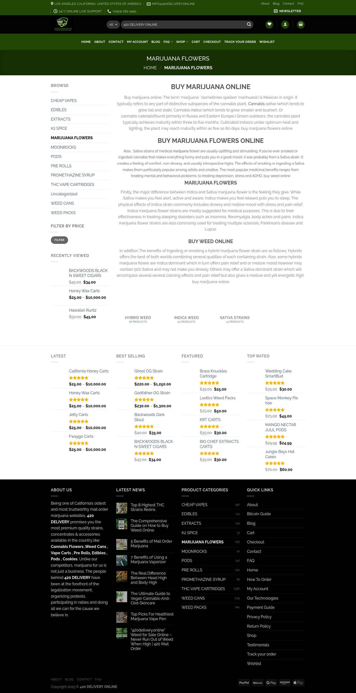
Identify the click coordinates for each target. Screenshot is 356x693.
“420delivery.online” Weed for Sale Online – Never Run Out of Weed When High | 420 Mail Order (152, 639)
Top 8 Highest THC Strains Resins (147, 507)
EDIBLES (59, 110)
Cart (196, 42)
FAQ (300, 3)
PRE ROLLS (61, 166)
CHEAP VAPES (64, 100)
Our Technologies (262, 598)
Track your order (240, 42)
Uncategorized (64, 194)
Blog (276, 3)
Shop (182, 41)
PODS (56, 156)
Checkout (212, 42)
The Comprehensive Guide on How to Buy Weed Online (150, 525)
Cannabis (256, 103)
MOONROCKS (63, 147)
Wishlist (267, 42)
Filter (59, 240)
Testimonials (258, 645)
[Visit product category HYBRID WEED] (138, 311)
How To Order (259, 579)
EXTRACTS (60, 119)
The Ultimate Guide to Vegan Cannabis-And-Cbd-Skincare (150, 598)
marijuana (181, 151)
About (265, 3)
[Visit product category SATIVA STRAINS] (235, 311)
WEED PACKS (63, 212)
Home (86, 42)
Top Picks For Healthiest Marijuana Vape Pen (152, 616)
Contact (288, 3)
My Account (137, 42)
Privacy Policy (259, 617)
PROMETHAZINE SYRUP (73, 175)
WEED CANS (62, 203)
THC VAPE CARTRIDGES (72, 184)
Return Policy (259, 626)
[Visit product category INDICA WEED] (186, 311)
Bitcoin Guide (259, 514)
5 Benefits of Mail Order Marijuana (151, 543)
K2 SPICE (59, 128)
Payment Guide (261, 607)
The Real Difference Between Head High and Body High (149, 578)
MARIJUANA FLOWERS (72, 138)
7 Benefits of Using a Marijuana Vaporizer (149, 559)
